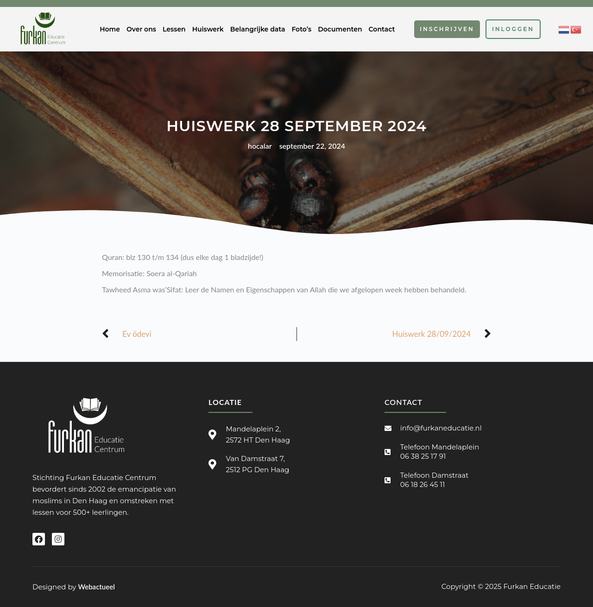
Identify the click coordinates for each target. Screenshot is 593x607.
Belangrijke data (257, 29)
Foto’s (301, 29)
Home (110, 29)
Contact (382, 29)
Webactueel (96, 586)
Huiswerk (208, 29)
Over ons (141, 29)
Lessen (174, 29)
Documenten (340, 29)
